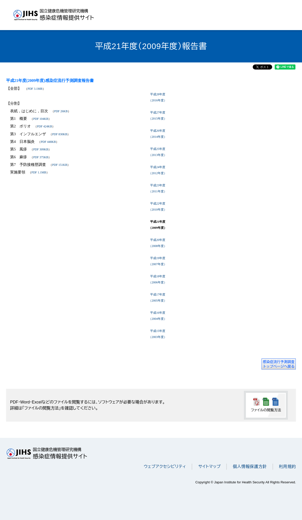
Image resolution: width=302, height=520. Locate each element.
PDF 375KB (40, 157)
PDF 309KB (40, 149)
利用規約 (287, 466)
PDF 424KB (44, 126)
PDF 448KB (48, 142)
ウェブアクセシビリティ (165, 466)
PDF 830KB (59, 134)
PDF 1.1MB (38, 172)
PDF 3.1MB (35, 89)
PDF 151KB (59, 165)
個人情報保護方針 (250, 466)
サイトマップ (209, 466)
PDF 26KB (61, 111)
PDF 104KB (40, 119)
